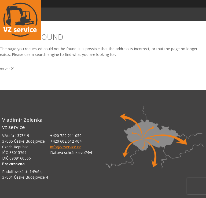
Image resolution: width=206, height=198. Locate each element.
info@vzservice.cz (65, 146)
